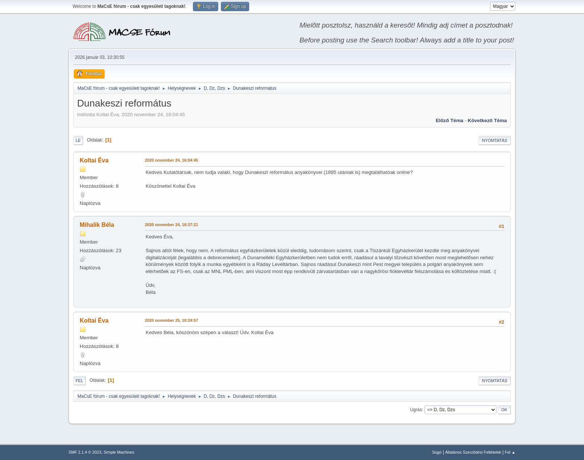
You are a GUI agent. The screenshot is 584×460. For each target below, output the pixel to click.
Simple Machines (119, 452)
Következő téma (487, 120)
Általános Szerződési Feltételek (473, 452)
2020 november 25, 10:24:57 (171, 320)
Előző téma (449, 120)
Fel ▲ (510, 452)
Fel (79, 380)
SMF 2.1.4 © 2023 (85, 452)
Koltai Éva (94, 160)
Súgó (436, 452)
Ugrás (416, 409)
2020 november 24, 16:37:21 (171, 224)
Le (78, 140)
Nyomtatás (494, 140)
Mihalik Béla (97, 225)
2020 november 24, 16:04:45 (171, 160)
